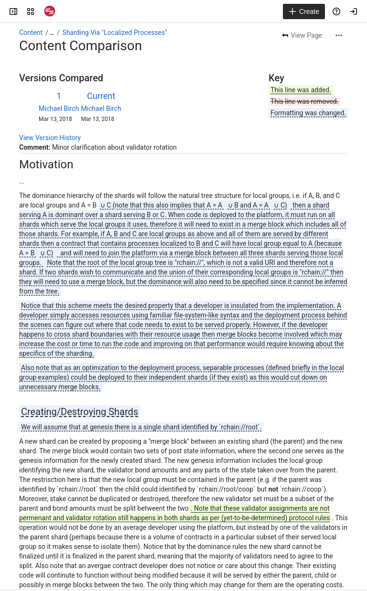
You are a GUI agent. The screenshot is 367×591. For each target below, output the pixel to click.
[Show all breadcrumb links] (51, 32)
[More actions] (339, 35)
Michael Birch (59, 108)
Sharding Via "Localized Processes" (115, 32)
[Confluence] (49, 11)
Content (31, 32)
